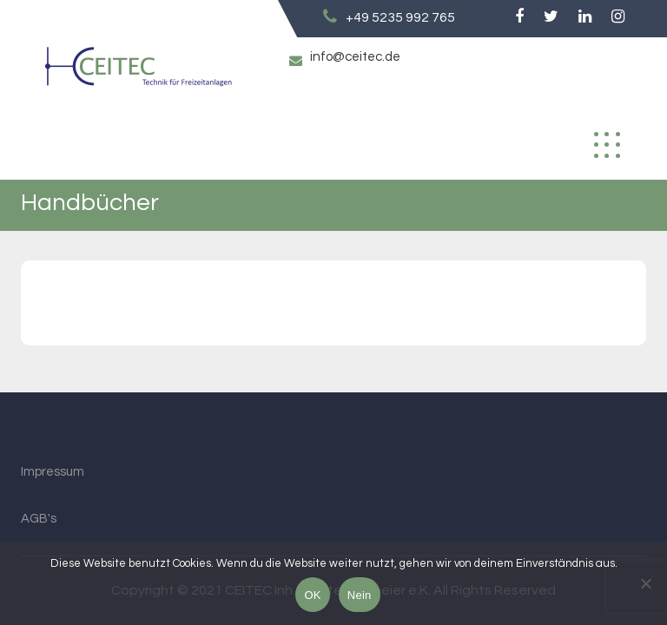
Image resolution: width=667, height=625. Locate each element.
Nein (359, 595)
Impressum (52, 471)
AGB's (38, 518)
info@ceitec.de (355, 56)
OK (312, 595)
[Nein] (645, 583)
